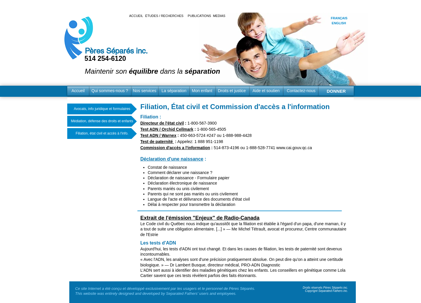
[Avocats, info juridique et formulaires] (102, 109)
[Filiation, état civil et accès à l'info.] (102, 133)
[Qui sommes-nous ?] (110, 91)
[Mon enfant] (202, 91)
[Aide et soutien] (266, 91)
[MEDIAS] (219, 16)
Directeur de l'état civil (162, 123)
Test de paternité (157, 141)
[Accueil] (78, 91)
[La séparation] (174, 91)
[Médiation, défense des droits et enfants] (102, 121)
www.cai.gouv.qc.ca (294, 147)
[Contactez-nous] (301, 91)
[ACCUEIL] (136, 16)
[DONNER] (336, 91)
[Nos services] (144, 91)
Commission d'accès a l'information (175, 147)
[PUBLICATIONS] (199, 16)
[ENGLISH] (339, 23)
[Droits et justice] (232, 91)
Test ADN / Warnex (158, 135)
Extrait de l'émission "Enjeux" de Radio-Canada (199, 218)
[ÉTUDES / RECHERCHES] (164, 16)
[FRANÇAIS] (339, 18)
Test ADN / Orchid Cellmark (166, 129)
